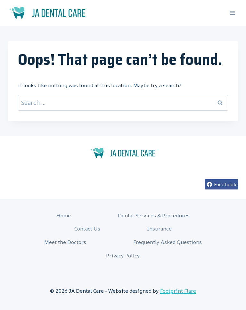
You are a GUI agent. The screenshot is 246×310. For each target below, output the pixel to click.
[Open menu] (232, 13)
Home (63, 215)
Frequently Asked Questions (167, 242)
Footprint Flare (178, 290)
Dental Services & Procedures (154, 215)
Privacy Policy (123, 255)
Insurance (159, 228)
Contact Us (87, 228)
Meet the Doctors (65, 242)
